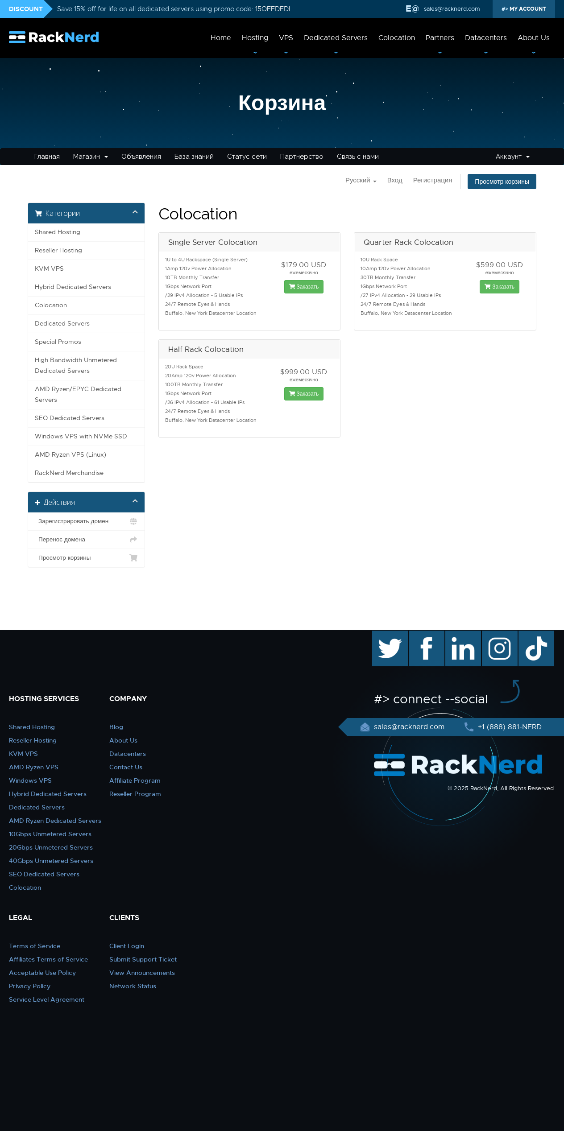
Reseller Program (135, 794)
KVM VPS (49, 268)
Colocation (396, 37)
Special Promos (58, 342)
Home (221, 37)
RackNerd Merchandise (69, 473)
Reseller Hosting (58, 250)
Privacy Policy (29, 986)
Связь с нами (358, 157)
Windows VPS (30, 780)
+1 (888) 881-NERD (509, 726)
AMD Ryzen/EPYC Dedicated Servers (78, 394)
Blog (116, 727)
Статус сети (247, 157)
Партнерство (301, 157)
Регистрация (432, 180)
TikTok (530, 635)
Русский (361, 180)
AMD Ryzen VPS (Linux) (70, 454)
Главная (47, 157)
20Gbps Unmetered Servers (51, 847)
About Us (534, 37)
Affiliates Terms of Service (48, 959)
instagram (498, 635)
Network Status (132, 986)
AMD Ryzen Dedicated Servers (55, 821)
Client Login (126, 946)
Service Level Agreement (46, 999)
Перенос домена (86, 539)
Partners (440, 37)
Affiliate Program (135, 780)
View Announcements (142, 973)
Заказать (304, 286)
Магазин (90, 157)
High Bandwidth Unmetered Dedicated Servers (76, 365)
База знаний (194, 157)
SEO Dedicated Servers (69, 418)
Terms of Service (34, 946)
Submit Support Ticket (143, 959)
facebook (425, 635)
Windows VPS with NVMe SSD (81, 436)
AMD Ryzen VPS (33, 767)
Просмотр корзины (502, 181)
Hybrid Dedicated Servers (73, 287)
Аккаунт (513, 157)
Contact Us (125, 767)
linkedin (458, 635)
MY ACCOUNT (527, 8)
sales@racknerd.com (451, 8)
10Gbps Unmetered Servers (50, 834)
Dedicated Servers (336, 37)
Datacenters (486, 37)
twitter (383, 635)
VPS (286, 37)
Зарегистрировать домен (86, 521)
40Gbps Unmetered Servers (51, 861)
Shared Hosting (57, 232)
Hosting (255, 37)
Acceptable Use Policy (42, 973)
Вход (394, 180)
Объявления (141, 157)
